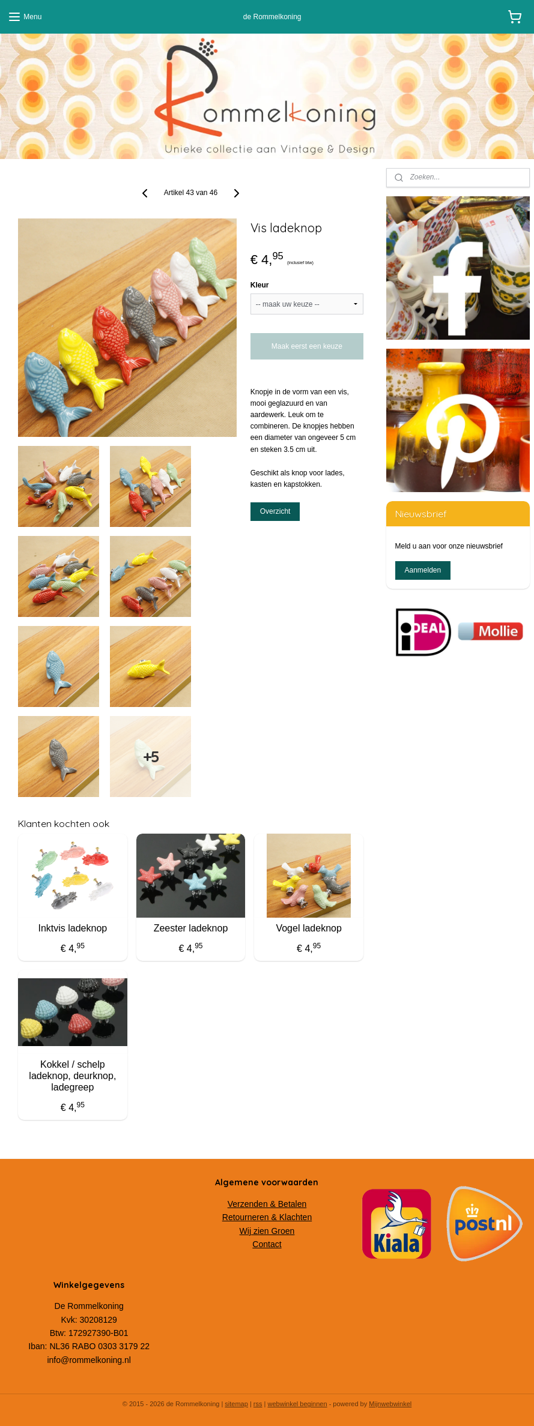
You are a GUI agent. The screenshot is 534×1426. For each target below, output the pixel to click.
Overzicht (275, 511)
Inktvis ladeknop (72, 928)
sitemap (236, 1403)
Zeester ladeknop (191, 928)
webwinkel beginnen (297, 1403)
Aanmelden (422, 570)
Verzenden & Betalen (267, 1204)
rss (257, 1403)
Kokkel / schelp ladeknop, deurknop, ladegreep (72, 1075)
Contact (266, 1244)
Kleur (259, 285)
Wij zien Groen (267, 1231)
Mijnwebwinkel (390, 1403)
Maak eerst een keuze (307, 346)
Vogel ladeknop (308, 928)
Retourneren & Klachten (267, 1217)
